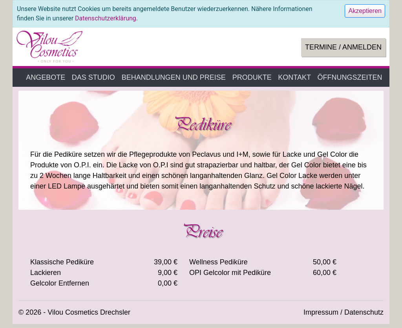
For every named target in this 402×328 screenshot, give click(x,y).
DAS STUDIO (93, 77)
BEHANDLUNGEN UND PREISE (174, 77)
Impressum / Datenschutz (343, 312)
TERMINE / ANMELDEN (343, 47)
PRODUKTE (252, 77)
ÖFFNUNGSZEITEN (350, 77)
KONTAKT (294, 77)
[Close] (365, 11)
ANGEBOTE (45, 77)
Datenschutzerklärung (105, 18)
